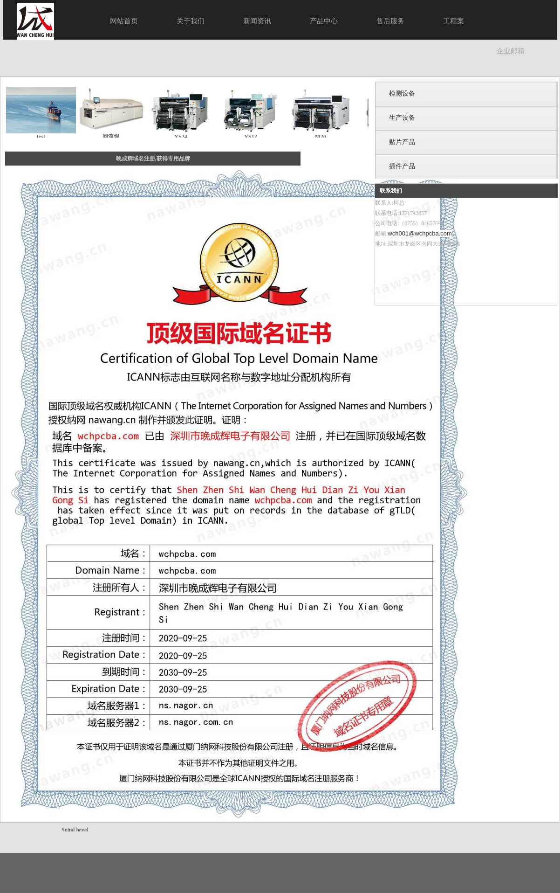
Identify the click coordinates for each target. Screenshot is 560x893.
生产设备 (402, 117)
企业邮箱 (511, 51)
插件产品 (402, 166)
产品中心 (324, 21)
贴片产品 (402, 141)
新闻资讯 (257, 21)
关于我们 (191, 21)
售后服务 (390, 21)
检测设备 (402, 93)
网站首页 (124, 21)
